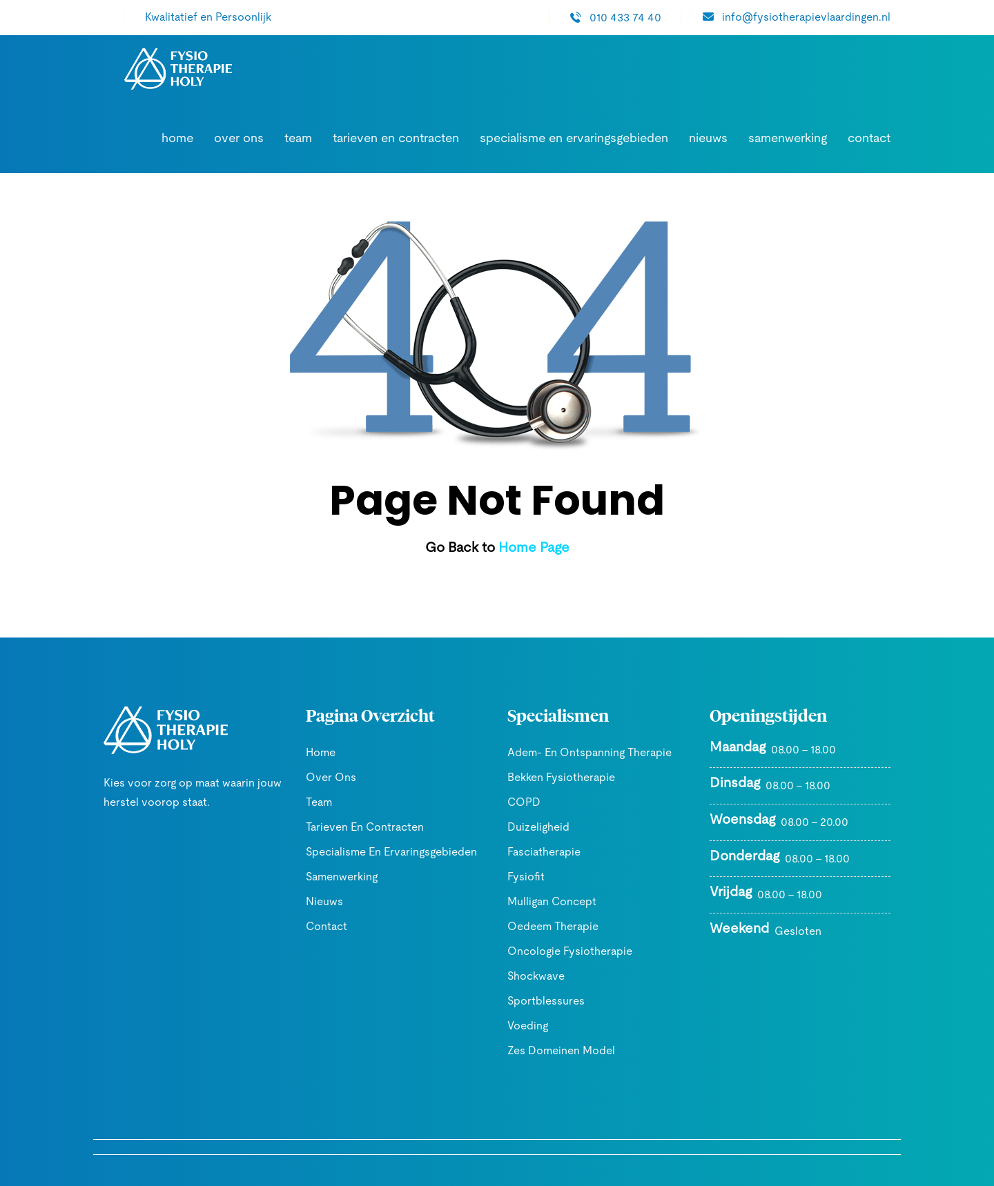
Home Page (531, 547)
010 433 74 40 (639, 17)
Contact (872, 139)
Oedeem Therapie (546, 926)
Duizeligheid (536, 827)
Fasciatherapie (539, 852)
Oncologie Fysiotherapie (561, 951)
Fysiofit (524, 876)
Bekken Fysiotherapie (555, 777)
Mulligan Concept (547, 901)
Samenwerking (797, 139)
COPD (522, 802)
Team (354, 139)
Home (245, 139)
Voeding (525, 1025)
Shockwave (532, 976)
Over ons (301, 139)
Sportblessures (539, 1001)
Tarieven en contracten (442, 139)
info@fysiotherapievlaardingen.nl (806, 17)
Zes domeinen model (555, 1050)
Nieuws (723, 139)
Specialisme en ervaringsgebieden (601, 139)
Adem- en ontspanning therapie (580, 752)
